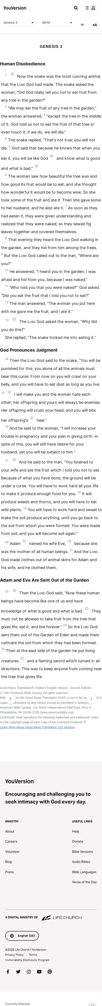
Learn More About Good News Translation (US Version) (37, 727)
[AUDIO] (82, 24)
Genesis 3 (19, 22)
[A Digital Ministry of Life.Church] (51, 915)
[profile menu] (90, 7)
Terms (33, 954)
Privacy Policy (14, 954)
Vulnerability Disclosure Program (27, 960)
